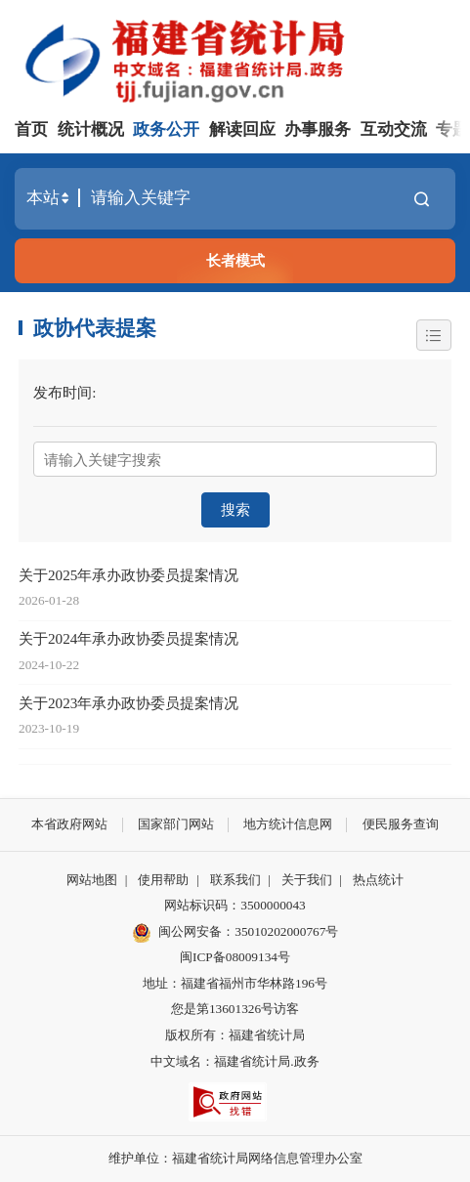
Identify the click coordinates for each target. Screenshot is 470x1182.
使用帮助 (163, 879)
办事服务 (317, 129)
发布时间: (64, 392)
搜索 (235, 509)
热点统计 (378, 879)
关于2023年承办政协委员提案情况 (128, 703)
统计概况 (91, 129)
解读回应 (242, 129)
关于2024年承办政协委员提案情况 (128, 638)
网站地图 (91, 879)
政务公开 (166, 129)
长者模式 (235, 260)
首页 (31, 129)
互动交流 (394, 129)
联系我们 (235, 879)
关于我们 (306, 879)
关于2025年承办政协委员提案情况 (128, 575)
